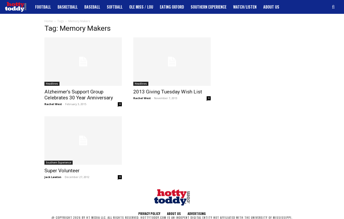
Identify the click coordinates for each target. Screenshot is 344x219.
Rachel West (53, 104)
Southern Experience (58, 162)
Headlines (52, 83)
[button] (333, 7)
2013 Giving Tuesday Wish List (167, 92)
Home (48, 21)
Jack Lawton (52, 177)
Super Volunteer (62, 170)
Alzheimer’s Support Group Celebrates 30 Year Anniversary (78, 95)
